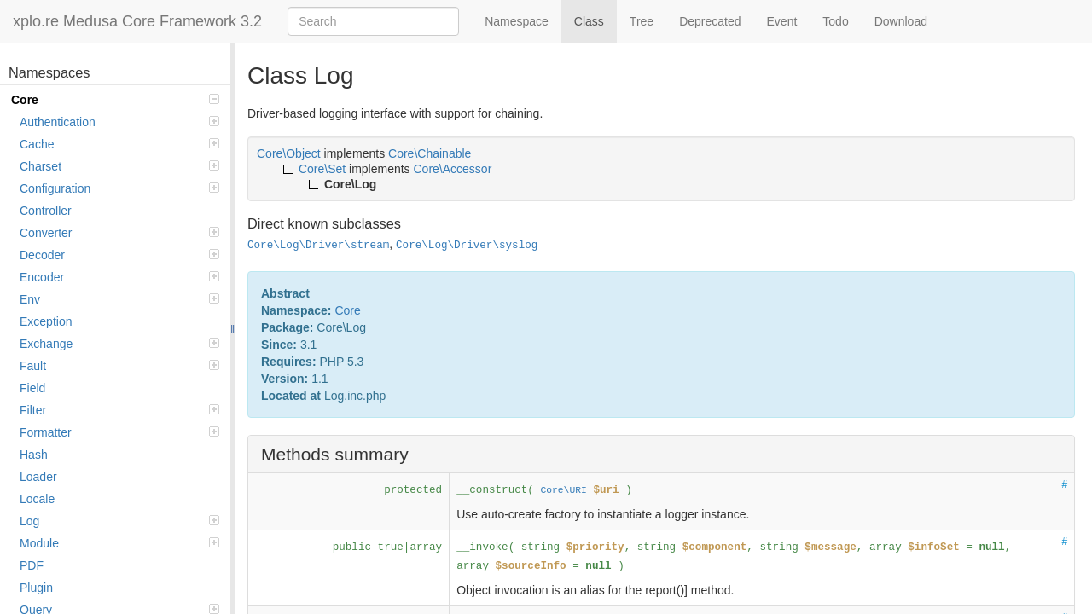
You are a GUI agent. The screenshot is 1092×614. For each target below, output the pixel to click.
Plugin (36, 587)
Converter (119, 233)
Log (119, 521)
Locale (37, 499)
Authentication (119, 122)
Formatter (119, 432)
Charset (119, 166)
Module (119, 543)
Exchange (119, 343)
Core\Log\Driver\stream (318, 246)
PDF (32, 565)
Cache (119, 144)
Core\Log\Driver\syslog (466, 246)
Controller (46, 210)
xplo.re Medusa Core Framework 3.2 (137, 21)
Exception (46, 321)
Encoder (119, 277)
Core (115, 100)
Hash (34, 454)
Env (119, 299)
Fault (119, 366)
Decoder (119, 255)
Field (32, 388)
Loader (38, 477)
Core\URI (563, 490)
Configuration (119, 188)
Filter (119, 410)
